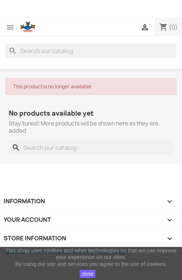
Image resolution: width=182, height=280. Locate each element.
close (88, 274)
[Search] (91, 51)
